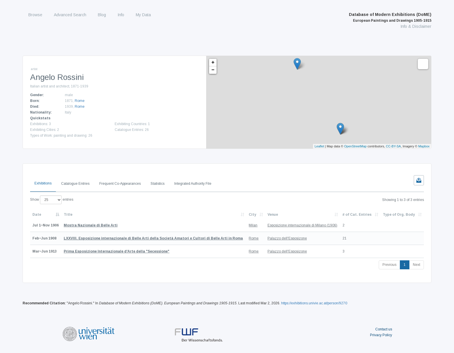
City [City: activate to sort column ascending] (252, 215)
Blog (102, 14)
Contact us (383, 329)
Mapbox (423, 146)
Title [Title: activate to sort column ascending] (68, 215)
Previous (389, 265)
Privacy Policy (381, 335)
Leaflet (319, 146)
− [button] (213, 70)
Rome (80, 101)
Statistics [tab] (157, 184)
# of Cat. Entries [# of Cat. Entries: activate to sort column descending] (357, 215)
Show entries (51, 199)
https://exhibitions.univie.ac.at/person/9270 (314, 303)
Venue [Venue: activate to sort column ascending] (273, 215)
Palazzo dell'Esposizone (287, 238)
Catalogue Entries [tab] (75, 184)
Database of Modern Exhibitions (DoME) (390, 17)
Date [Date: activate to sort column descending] (36, 215)
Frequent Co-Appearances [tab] (120, 184)
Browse (35, 14)
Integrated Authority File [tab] (192, 184)
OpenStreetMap (355, 146)
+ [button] (213, 62)
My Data (143, 14)
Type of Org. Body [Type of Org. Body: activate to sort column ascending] (399, 215)
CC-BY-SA (393, 146)
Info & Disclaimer (415, 26)
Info (121, 14)
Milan (253, 225)
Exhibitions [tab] (43, 183)
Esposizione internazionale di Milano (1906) (302, 225)
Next (416, 265)
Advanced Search (70, 14)
